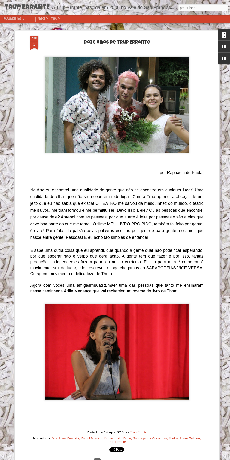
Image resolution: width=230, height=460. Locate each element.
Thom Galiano (190, 438)
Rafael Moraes (91, 438)
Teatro (173, 438)
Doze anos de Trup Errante (117, 42)
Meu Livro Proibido (65, 438)
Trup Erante (138, 432)
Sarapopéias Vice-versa (150, 438)
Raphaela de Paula (117, 438)
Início (43, 19)
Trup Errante (117, 441)
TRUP (55, 19)
